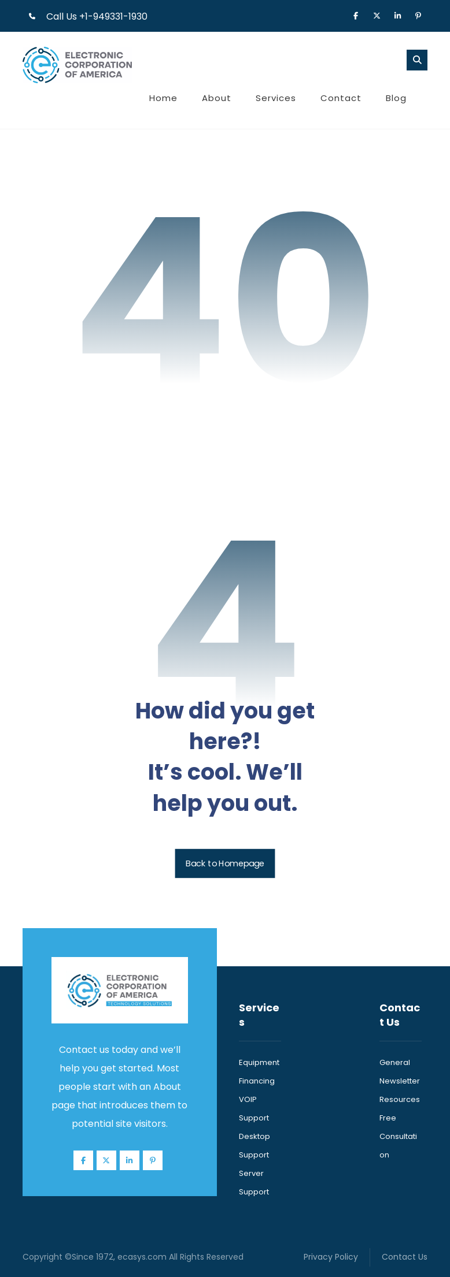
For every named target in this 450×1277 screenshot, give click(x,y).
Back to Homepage (225, 863)
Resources (399, 1099)
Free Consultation (398, 1136)
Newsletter (399, 1080)
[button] (355, 15)
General (394, 1062)
